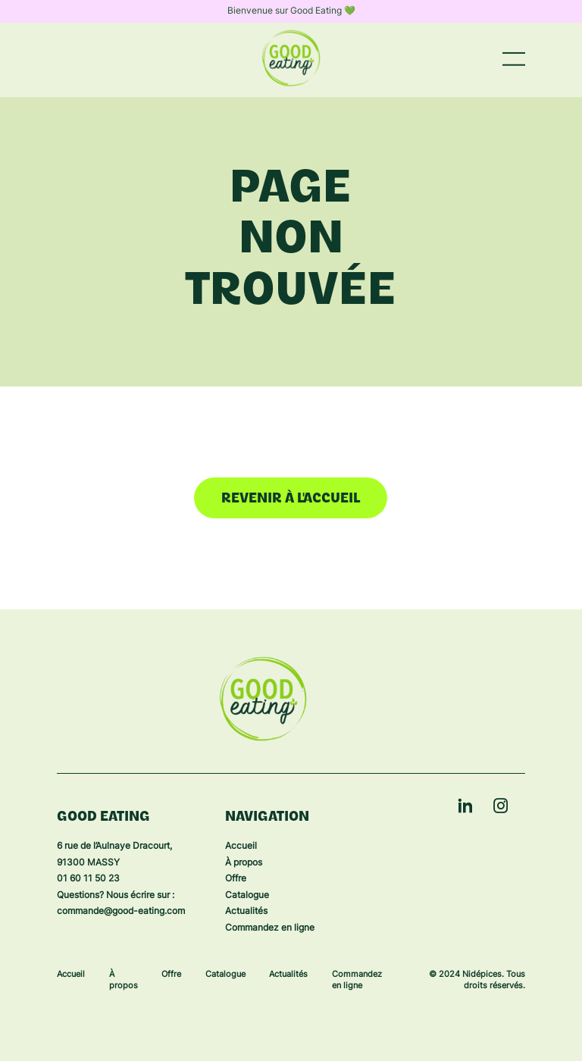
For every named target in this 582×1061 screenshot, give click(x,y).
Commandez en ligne (269, 928)
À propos (243, 863)
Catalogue (247, 895)
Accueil (241, 846)
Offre (235, 879)
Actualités (246, 911)
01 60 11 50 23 (88, 879)
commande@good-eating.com (121, 911)
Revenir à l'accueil (290, 499)
